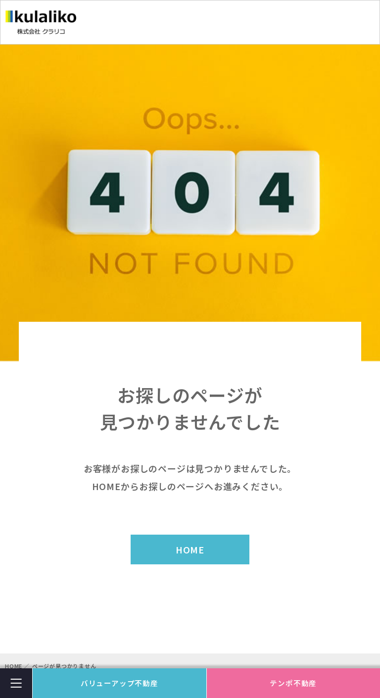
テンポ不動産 (293, 683)
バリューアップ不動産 (119, 683)
